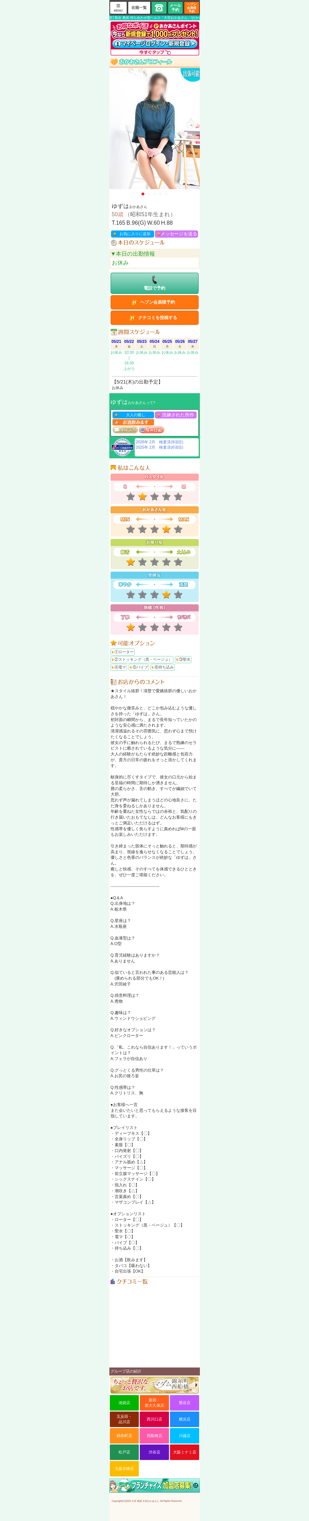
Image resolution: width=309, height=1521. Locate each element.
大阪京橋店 (124, 1469)
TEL (159, 7)
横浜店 (184, 1419)
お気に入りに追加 (134, 234)
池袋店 (124, 1403)
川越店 (184, 1436)
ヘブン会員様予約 (191, 7)
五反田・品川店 (124, 1419)
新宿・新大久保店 (154, 1402)
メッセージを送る (179, 233)
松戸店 (124, 1452)
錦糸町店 (124, 1436)
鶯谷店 (184, 1403)
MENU (118, 10)
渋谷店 (154, 1452)
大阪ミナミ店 (184, 1452)
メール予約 (175, 7)
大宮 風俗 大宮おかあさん (146, 1501)
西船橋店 (154, 1436)
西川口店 (154, 1419)
